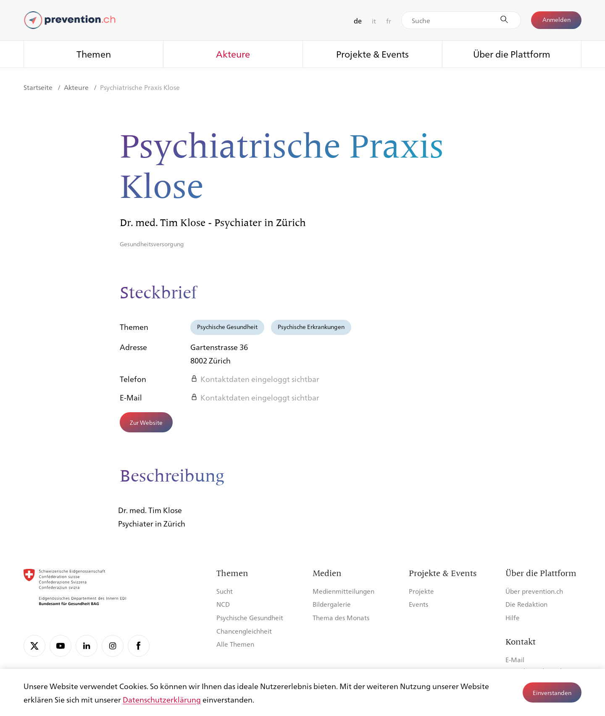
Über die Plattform (511, 53)
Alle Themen (235, 644)
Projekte (421, 591)
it (374, 20)
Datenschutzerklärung (162, 699)
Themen (93, 53)
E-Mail (514, 659)
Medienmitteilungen (343, 591)
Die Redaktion (526, 604)
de (358, 20)
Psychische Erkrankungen (311, 326)
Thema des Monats (341, 617)
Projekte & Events (372, 53)
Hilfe (512, 617)
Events (418, 604)
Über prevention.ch (534, 591)
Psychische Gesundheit (227, 326)
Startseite (39, 87)
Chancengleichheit (244, 630)
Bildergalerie (332, 604)
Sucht (224, 591)
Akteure (233, 53)
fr (388, 20)
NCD (223, 604)
